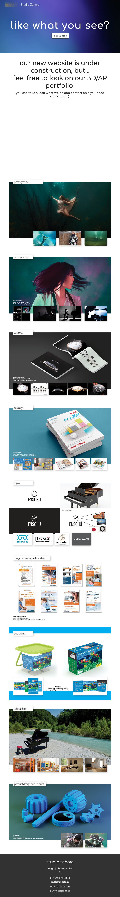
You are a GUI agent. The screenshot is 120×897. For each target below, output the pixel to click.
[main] (60, 24)
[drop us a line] (60, 35)
